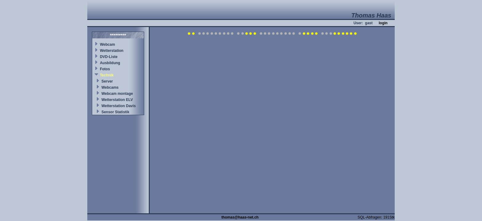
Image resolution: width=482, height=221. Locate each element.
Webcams (110, 87)
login (383, 23)
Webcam (107, 44)
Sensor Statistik (115, 112)
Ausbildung (110, 63)
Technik (106, 75)
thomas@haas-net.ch (240, 217)
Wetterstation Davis (118, 106)
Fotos (105, 69)
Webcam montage (117, 93)
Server (107, 81)
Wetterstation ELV (117, 100)
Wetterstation (111, 50)
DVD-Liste (108, 57)
